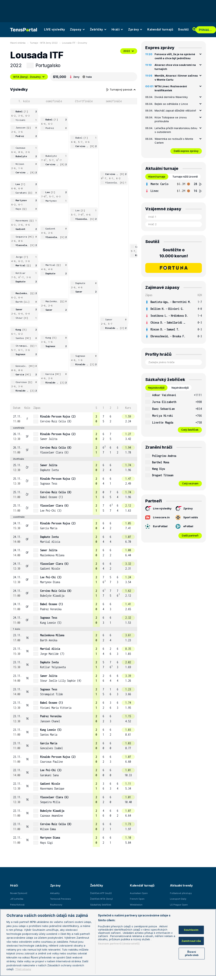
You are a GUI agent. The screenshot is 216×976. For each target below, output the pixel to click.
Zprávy (135, 29)
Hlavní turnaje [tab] (156, 176)
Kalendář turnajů (160, 29)
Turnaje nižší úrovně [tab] (185, 176)
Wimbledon (136, 904)
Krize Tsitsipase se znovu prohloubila (171, 119)
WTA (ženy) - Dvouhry (29, 76)
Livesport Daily (178, 898)
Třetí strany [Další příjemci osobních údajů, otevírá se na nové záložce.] (23, 969)
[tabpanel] (173, 187)
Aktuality (55, 893)
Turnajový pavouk (121, 89)
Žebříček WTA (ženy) (101, 898)
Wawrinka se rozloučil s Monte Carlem (174, 140)
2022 (128, 51)
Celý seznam (190, 483)
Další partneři (190, 535)
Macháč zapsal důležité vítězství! (175, 110)
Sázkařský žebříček (100, 904)
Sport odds (187, 517)
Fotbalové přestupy (181, 893)
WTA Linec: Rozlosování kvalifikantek (171, 88)
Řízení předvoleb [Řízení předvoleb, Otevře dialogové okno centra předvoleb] (191, 953)
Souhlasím (191, 929)
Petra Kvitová (17, 904)
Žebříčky (98, 29)
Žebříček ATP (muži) (101, 893)
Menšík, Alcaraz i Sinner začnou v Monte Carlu (176, 77)
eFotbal (184, 526)
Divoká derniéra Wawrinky (171, 97)
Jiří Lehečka (16, 898)
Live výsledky (158, 508)
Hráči (117, 29)
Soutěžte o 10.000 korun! (173, 252)
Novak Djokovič (18, 893)
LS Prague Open (179, 904)
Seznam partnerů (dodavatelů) (119, 943)
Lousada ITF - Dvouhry (74, 42)
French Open (137, 898)
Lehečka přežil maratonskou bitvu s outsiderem (176, 130)
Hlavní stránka (17, 42)
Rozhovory (56, 904)
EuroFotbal (156, 526)
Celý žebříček (189, 429)
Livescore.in (157, 517)
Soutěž (183, 29)
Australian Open (139, 893)
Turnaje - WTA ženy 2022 (44, 42)
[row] (73, 419)
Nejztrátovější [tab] (180, 387)
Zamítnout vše (191, 940)
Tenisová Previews (60, 898)
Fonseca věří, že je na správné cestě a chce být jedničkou (175, 56)
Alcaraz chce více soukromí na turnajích (175, 66)
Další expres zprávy (186, 150)
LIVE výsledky (54, 29)
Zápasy (77, 29)
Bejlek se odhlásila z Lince (171, 103)
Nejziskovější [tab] (156, 387)
